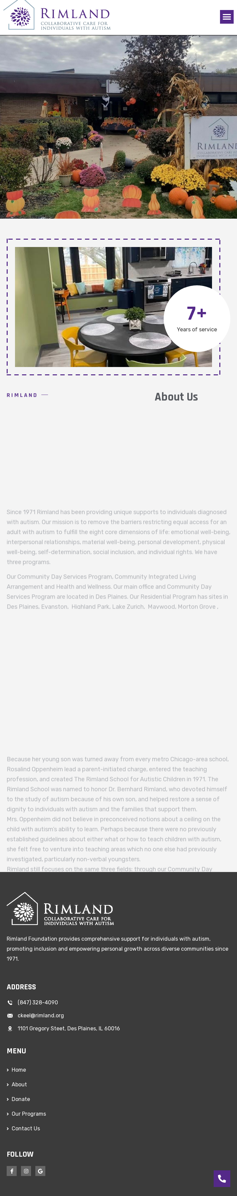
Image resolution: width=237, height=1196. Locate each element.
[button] (227, 17)
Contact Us (26, 1128)
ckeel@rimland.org (41, 1015)
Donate (21, 1099)
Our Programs (29, 1114)
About (19, 1084)
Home (19, 1070)
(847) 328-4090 (38, 1002)
